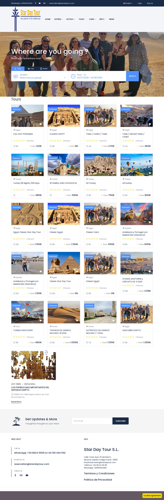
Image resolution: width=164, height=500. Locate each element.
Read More (16, 401)
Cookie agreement (152, 495)
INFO (102, 19)
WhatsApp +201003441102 (22, 3)
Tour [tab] (17, 68)
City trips (16, 384)
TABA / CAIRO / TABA (96, 134)
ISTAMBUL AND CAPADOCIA (63, 183)
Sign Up (150, 3)
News (111, 19)
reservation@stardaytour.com (61, 3)
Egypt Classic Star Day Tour (27, 232)
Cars (92, 19)
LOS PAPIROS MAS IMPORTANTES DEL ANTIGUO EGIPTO (30, 388)
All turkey (127, 183)
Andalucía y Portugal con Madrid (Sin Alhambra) (135, 233)
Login (140, 3)
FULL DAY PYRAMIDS (23, 134)
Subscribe (120, 421)
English (128, 3)
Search (132, 76)
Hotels (70, 19)
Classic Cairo (92, 232)
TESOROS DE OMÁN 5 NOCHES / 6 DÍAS (60, 332)
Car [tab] (31, 68)
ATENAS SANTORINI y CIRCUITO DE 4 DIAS (132, 280)
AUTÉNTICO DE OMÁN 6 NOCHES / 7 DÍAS (97, 332)
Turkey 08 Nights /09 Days (26, 183)
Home (47, 19)
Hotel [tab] (43, 68)
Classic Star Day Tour (60, 281)
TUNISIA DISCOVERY (23, 330)
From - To (82, 74)
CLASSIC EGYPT (57, 134)
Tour (82, 19)
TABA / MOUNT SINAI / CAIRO (133, 135)
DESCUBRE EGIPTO (131, 330)
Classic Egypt (56, 232)
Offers (58, 19)
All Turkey (91, 183)
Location (24, 74)
